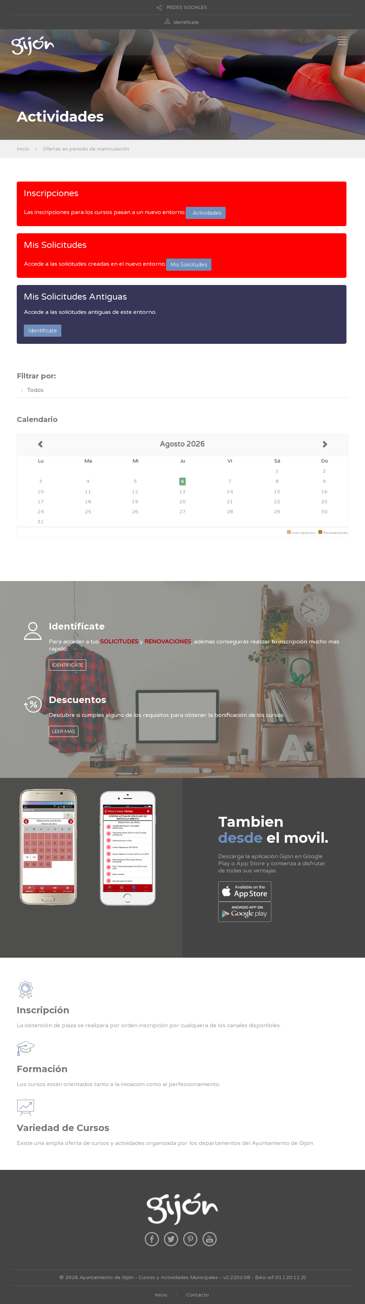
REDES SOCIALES (187, 7)
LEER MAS (63, 731)
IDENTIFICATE (67, 665)
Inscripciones (51, 193)
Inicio (23, 149)
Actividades (205, 213)
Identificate (186, 22)
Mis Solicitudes (55, 245)
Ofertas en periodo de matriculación (86, 149)
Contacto (197, 1295)
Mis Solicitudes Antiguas (75, 296)
